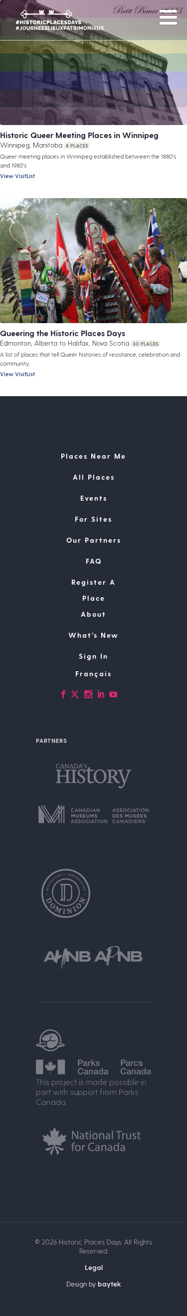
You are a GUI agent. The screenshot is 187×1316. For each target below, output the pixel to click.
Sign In (93, 656)
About (93, 614)
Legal (94, 1267)
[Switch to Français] (93, 674)
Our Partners (93, 540)
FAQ (94, 561)
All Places (94, 477)
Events (93, 498)
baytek (109, 1283)
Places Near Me (93, 456)
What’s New (93, 635)
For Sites (93, 519)
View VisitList (17, 176)
